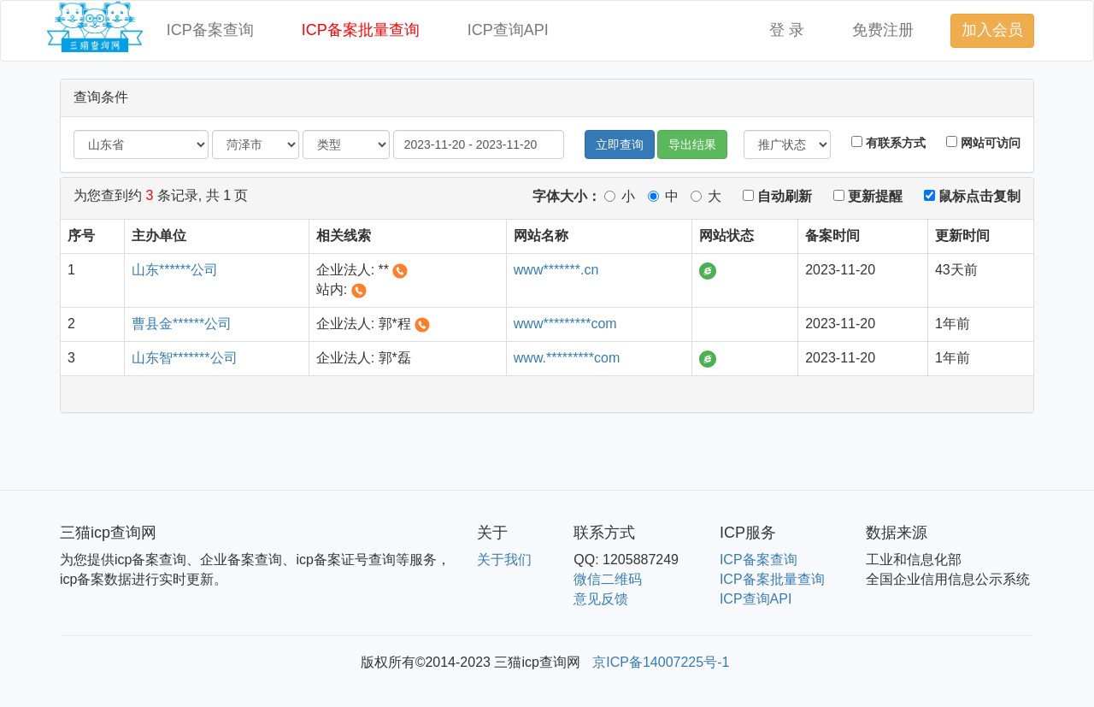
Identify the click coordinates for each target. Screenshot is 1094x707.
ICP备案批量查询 (361, 29)
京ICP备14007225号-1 (660, 662)
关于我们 (504, 559)
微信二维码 (607, 579)
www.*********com (567, 358)
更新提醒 (868, 196)
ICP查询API (508, 29)
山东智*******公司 (185, 358)
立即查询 (620, 144)
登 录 (786, 29)
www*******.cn (556, 269)
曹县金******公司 (182, 323)
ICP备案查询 (210, 29)
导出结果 (692, 144)
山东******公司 (175, 269)
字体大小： (566, 196)
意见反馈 (600, 599)
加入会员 (992, 29)
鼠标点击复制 (972, 196)
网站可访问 (983, 143)
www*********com (565, 323)
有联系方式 (888, 143)
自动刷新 (777, 196)
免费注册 (883, 29)
